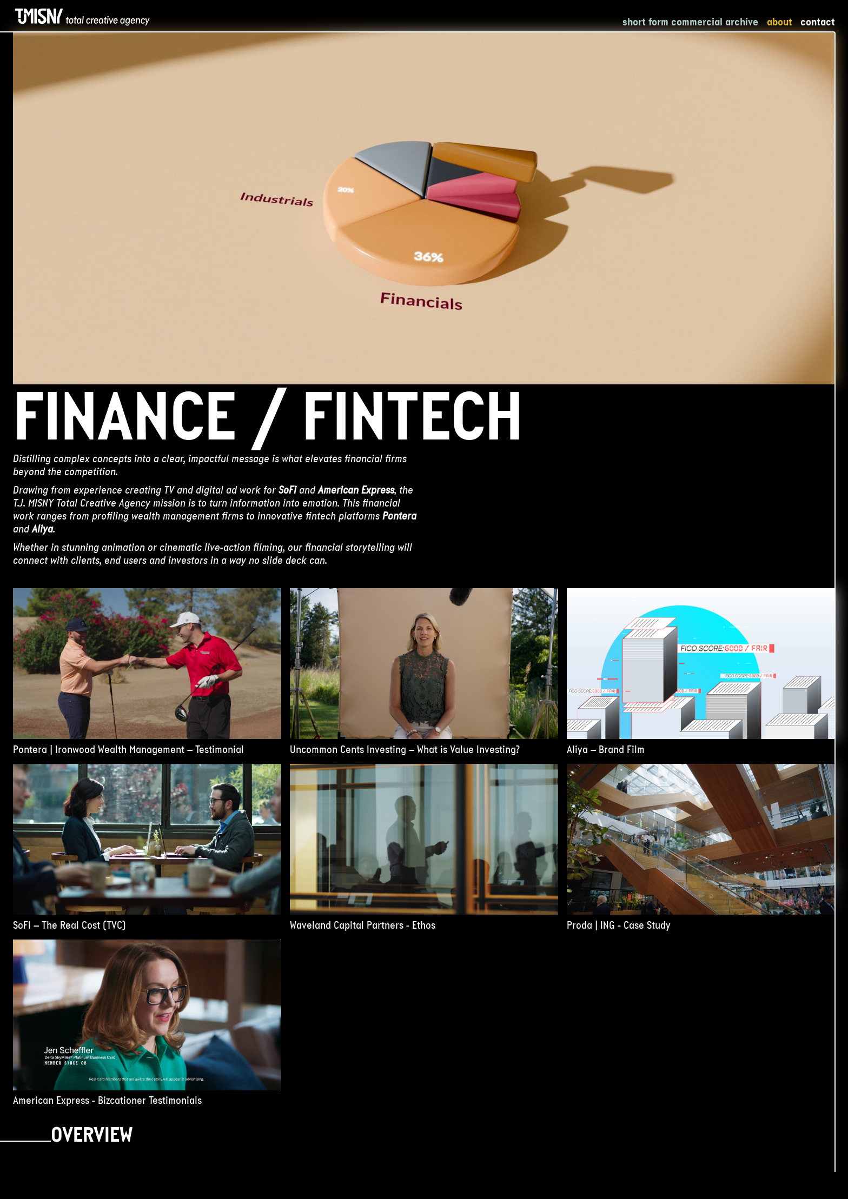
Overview (91, 1137)
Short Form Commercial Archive (690, 22)
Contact (817, 22)
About (779, 22)
